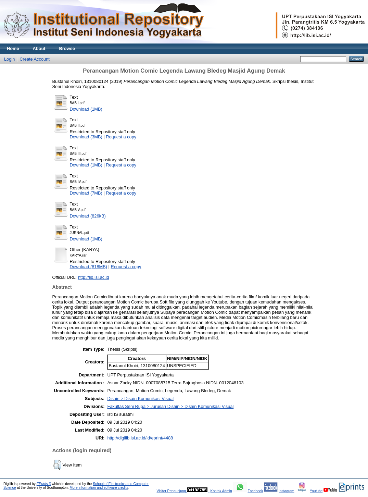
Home (13, 48)
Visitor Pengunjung (171, 491)
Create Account (35, 59)
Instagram (286, 491)
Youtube (316, 491)
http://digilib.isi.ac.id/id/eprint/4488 (140, 437)
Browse (67, 48)
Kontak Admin (221, 491)
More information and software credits (98, 487)
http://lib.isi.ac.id (93, 277)
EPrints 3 (44, 484)
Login (9, 59)
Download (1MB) (86, 109)
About (39, 48)
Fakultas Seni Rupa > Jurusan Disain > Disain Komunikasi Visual (170, 406)
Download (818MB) (88, 266)
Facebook (255, 491)
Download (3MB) (86, 136)
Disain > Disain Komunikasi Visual (140, 398)
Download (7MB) (86, 193)
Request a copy (121, 136)
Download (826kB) (88, 216)
